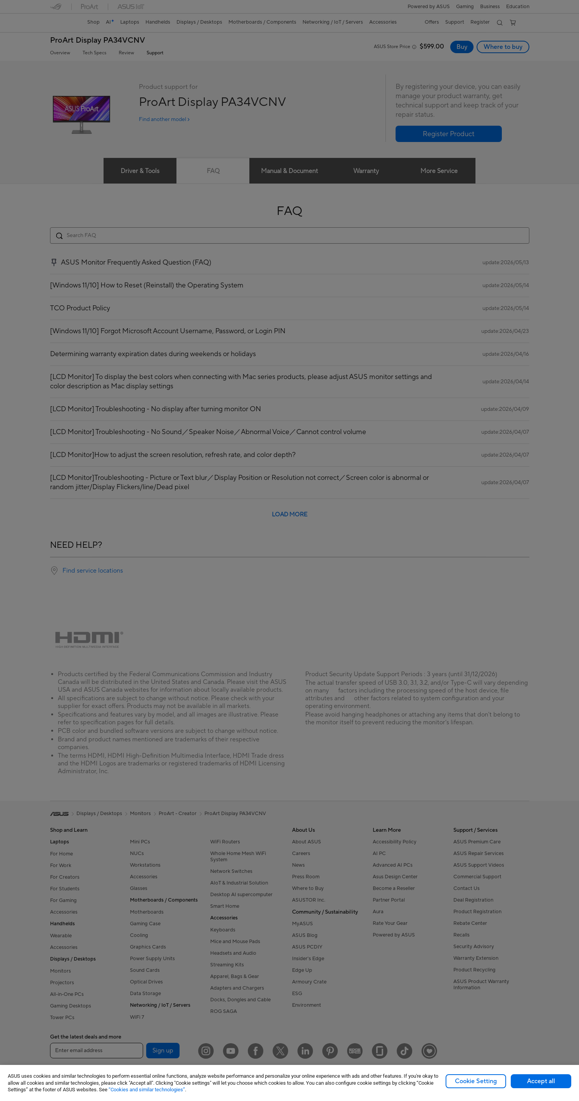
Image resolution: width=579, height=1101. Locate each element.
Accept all (541, 1081)
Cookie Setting (476, 1081)
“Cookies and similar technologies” (147, 1089)
